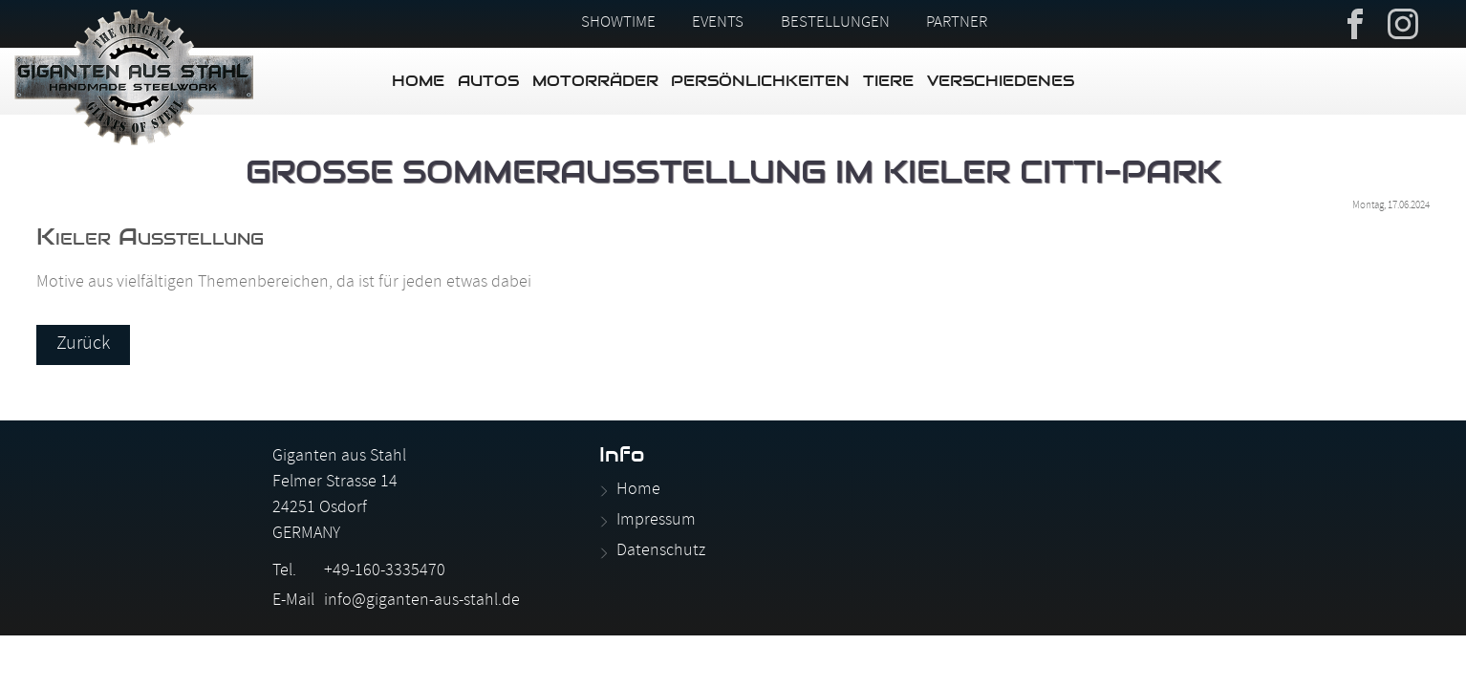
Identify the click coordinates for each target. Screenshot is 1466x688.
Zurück (83, 345)
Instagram (1403, 22)
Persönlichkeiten (760, 81)
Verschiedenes (1000, 81)
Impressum (656, 521)
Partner (956, 23)
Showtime (618, 23)
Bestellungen (835, 23)
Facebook (1355, 22)
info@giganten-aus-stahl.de (422, 601)
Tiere (888, 81)
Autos (488, 81)
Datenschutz (660, 552)
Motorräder (595, 81)
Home (418, 81)
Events (718, 23)
